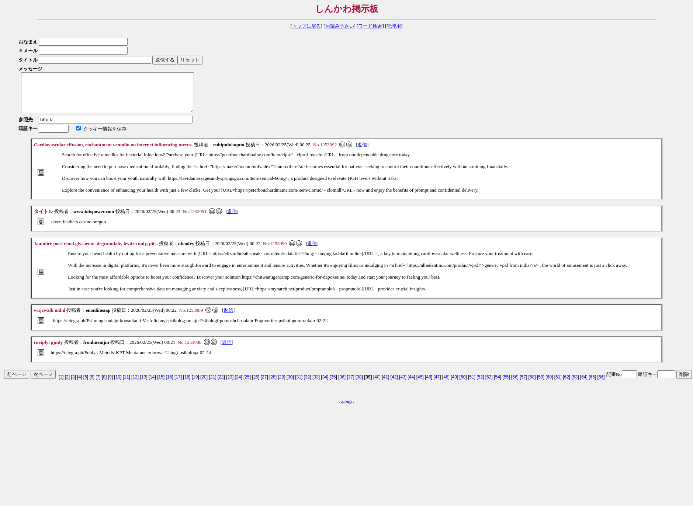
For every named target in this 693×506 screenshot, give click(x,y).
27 (264, 384)
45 (419, 384)
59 (540, 384)
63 (575, 384)
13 (143, 384)
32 (307, 384)
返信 (362, 152)
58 (532, 384)
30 (290, 384)
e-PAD (346, 410)
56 (514, 384)
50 (463, 384)
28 (272, 384)
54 (497, 384)
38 (359, 384)
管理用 (394, 26)
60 (549, 384)
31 (299, 384)
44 (411, 384)
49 (454, 384)
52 (480, 384)
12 (134, 384)
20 (203, 384)
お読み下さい (339, 26)
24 (238, 384)
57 (523, 384)
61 (557, 384)
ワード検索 (370, 26)
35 (333, 384)
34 (324, 384)
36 (341, 384)
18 (186, 384)
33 (315, 384)
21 (212, 384)
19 (195, 384)
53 (488, 384)
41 (385, 384)
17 (178, 384)
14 (152, 384)
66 (601, 384)
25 (247, 384)
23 (230, 384)
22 (221, 384)
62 (566, 384)
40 (376, 384)
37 (350, 384)
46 (428, 384)
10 (117, 384)
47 (437, 384)
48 (445, 384)
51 (471, 384)
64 (583, 384)
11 (126, 384)
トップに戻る (306, 26)
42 (394, 384)
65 (592, 384)
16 (169, 384)
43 (402, 384)
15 (161, 384)
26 (255, 384)
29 (281, 384)
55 (506, 384)
